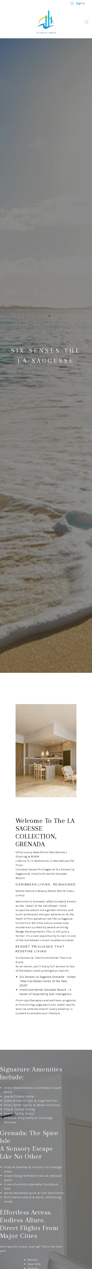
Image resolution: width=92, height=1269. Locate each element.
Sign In (77, 3)
